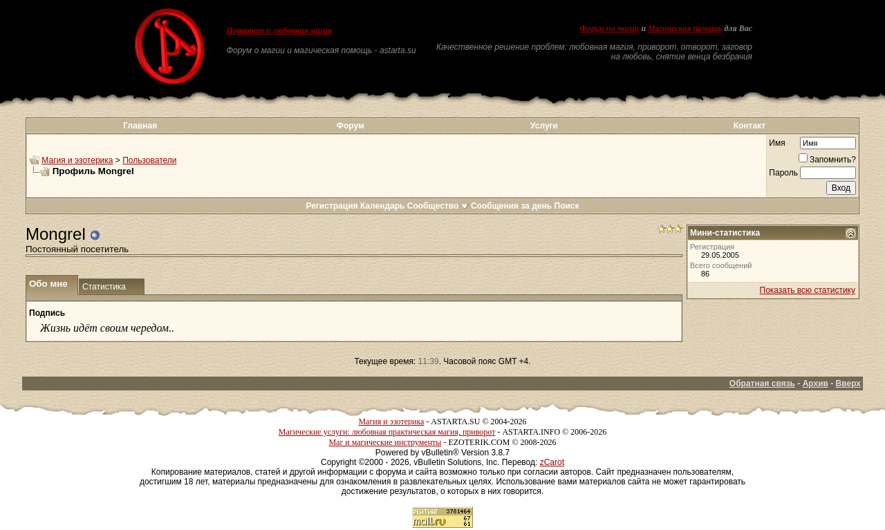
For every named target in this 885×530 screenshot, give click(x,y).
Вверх (848, 383)
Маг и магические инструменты (384, 442)
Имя (777, 143)
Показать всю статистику (807, 290)
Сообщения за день (511, 206)
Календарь (382, 206)
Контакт (749, 126)
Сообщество (438, 206)
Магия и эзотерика (77, 160)
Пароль (783, 173)
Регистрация (331, 206)
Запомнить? (827, 159)
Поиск (567, 206)
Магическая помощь (685, 28)
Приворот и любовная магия (280, 30)
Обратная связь (762, 383)
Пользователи (149, 160)
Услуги (544, 126)
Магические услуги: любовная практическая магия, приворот (387, 432)
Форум (350, 126)
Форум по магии (609, 28)
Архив (815, 383)
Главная (140, 126)
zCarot (552, 462)
